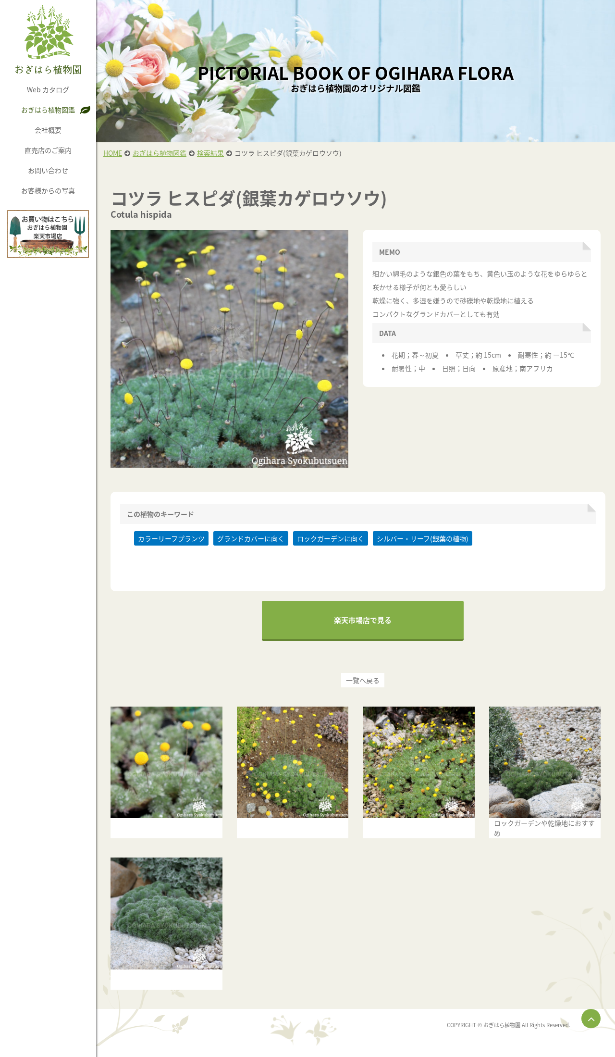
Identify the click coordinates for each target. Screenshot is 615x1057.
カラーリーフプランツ (171, 538)
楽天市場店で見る (363, 620)
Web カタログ (48, 89)
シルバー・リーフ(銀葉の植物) (422, 538)
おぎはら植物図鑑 (48, 109)
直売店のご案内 (48, 150)
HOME (112, 153)
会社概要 (48, 130)
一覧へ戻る (363, 680)
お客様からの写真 (48, 190)
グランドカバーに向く (250, 538)
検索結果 (210, 153)
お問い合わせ (48, 170)
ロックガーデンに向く (330, 538)
